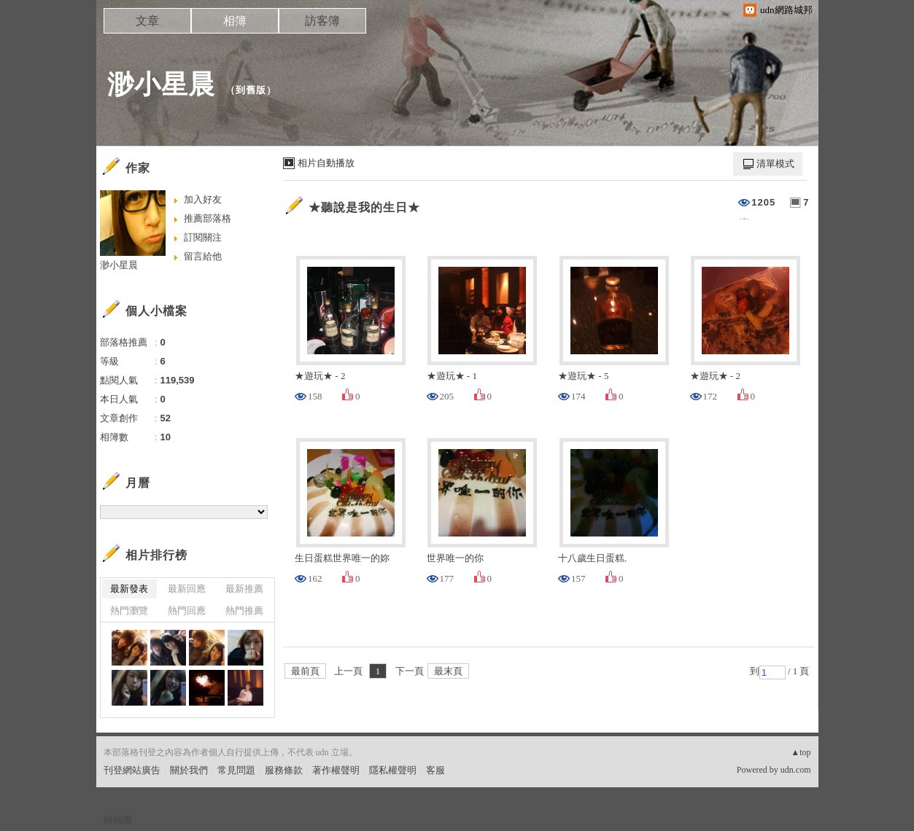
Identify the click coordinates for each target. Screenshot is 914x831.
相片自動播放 (326, 162)
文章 (147, 21)
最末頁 (448, 671)
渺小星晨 (161, 84)
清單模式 (775, 163)
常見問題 (236, 770)
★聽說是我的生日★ (364, 207)
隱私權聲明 (393, 770)
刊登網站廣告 (132, 770)
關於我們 (189, 770)
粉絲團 (118, 819)
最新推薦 (244, 588)
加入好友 (203, 199)
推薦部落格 (207, 218)
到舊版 (251, 90)
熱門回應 (187, 610)
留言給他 (203, 256)
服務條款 (284, 770)
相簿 (235, 21)
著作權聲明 (336, 770)
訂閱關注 (203, 237)
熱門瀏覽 (129, 610)
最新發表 (129, 588)
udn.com (796, 770)
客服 (435, 770)
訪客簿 (322, 21)
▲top (800, 752)
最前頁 (305, 671)
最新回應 (187, 588)
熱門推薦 (244, 610)
